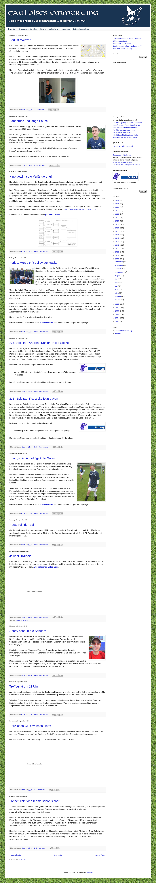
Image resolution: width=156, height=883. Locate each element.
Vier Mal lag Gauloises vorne (124, 130)
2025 (117, 204)
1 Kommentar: (39, 110)
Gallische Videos (22, 620)
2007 (117, 307)
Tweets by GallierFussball (123, 146)
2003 (117, 321)
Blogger (90, 872)
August (118, 276)
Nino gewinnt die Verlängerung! (30, 176)
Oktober (118, 269)
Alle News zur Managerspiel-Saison (126, 165)
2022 (117, 214)
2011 (117, 252)
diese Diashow (47, 323)
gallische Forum (52, 215)
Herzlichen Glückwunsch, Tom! (30, 726)
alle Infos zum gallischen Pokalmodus (80, 209)
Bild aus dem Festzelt (121, 41)
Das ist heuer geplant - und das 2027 (127, 46)
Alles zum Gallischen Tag (122, 48)
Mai (116, 286)
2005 (117, 314)
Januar (118, 300)
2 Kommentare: (40, 165)
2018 (117, 228)
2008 (117, 304)
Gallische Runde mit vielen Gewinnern (127, 39)
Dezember (119, 262)
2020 (117, 221)
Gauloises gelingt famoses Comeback (127, 123)
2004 (117, 318)
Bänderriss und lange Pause (28, 121)
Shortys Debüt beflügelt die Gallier (32, 458)
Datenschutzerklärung (81, 29)
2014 (117, 242)
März (117, 293)
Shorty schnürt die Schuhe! (27, 631)
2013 (117, 245)
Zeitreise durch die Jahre (28, 29)
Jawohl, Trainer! (20, 556)
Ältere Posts (100, 855)
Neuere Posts (15, 855)
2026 (117, 200)
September (119, 272)
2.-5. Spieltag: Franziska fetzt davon (33, 398)
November (119, 265)
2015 (117, 238)
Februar (118, 296)
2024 (117, 207)
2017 (117, 231)
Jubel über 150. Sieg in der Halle (125, 135)
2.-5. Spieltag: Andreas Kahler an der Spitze (39, 343)
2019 (117, 224)
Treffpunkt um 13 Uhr (23, 686)
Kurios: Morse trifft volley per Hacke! (33, 262)
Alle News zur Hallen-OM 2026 (125, 137)
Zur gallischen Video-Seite (46, 567)
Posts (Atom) (24, 859)
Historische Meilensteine (49, 29)
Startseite (58, 855)
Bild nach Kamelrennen (122, 44)
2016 (117, 235)
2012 (117, 248)
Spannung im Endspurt (122, 155)
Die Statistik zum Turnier (122, 132)
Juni (116, 282)
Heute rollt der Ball (21, 524)
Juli (116, 279)
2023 (117, 210)
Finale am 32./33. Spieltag (123, 162)
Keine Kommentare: (41, 251)
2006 (117, 311)
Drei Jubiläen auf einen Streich (125, 128)
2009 (117, 259)
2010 (117, 255)
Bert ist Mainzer (20, 40)
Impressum (65, 29)
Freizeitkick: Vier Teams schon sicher (34, 801)
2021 (117, 217)
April (117, 289)
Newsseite (11, 29)
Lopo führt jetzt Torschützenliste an (126, 125)
